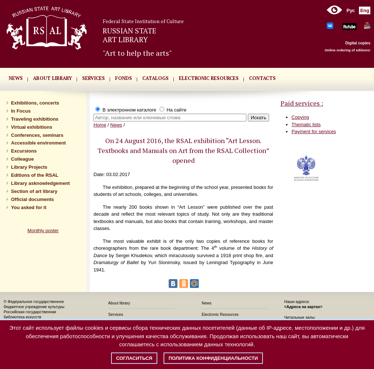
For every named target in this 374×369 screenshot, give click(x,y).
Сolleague (22, 159)
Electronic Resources (220, 314)
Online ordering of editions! (347, 50)
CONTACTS (262, 78)
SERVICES (93, 78)
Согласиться (134, 358)
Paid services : (301, 103)
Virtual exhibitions (31, 127)
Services (115, 314)
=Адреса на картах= (303, 306)
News (116, 125)
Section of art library (34, 191)
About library (52, 78)
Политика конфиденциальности (213, 358)
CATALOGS (155, 78)
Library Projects (29, 167)
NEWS (16, 78)
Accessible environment (38, 143)
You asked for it (29, 207)
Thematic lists (306, 124)
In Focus (20, 111)
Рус (350, 10)
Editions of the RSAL (34, 175)
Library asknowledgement (40, 183)
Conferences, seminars (37, 135)
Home (100, 125)
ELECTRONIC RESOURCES (209, 78)
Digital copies (357, 43)
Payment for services (314, 131)
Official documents (32, 199)
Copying (300, 117)
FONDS (123, 78)
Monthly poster (43, 230)
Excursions (24, 151)
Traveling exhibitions (34, 119)
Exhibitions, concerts (35, 103)
